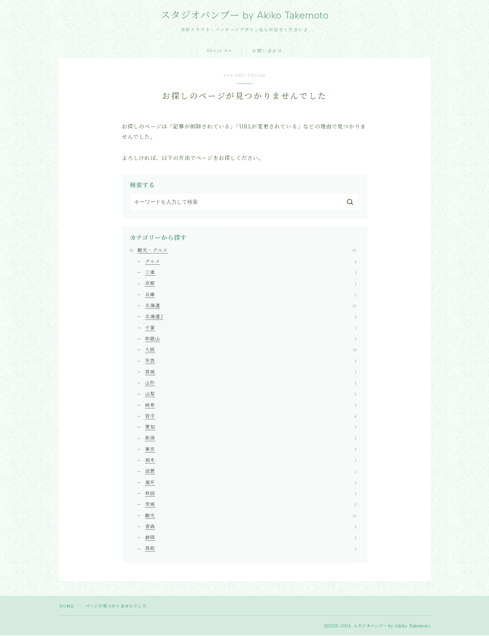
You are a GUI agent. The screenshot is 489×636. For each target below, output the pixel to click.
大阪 (251, 350)
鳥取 (251, 548)
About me (219, 51)
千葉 (251, 327)
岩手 (251, 416)
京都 (251, 283)
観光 (251, 515)
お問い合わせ (267, 51)
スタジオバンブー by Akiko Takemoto (244, 15)
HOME (66, 606)
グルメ (251, 261)
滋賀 (251, 471)
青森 (251, 527)
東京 (251, 449)
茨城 (251, 504)
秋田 (251, 493)
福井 (251, 482)
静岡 (251, 537)
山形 (251, 383)
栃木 (251, 460)
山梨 (251, 394)
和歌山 (251, 339)
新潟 (251, 438)
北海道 (251, 306)
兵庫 (251, 295)
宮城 (251, 372)
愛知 (251, 427)
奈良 (251, 361)
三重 (251, 272)
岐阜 (251, 405)
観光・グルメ (247, 250)
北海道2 (251, 317)
